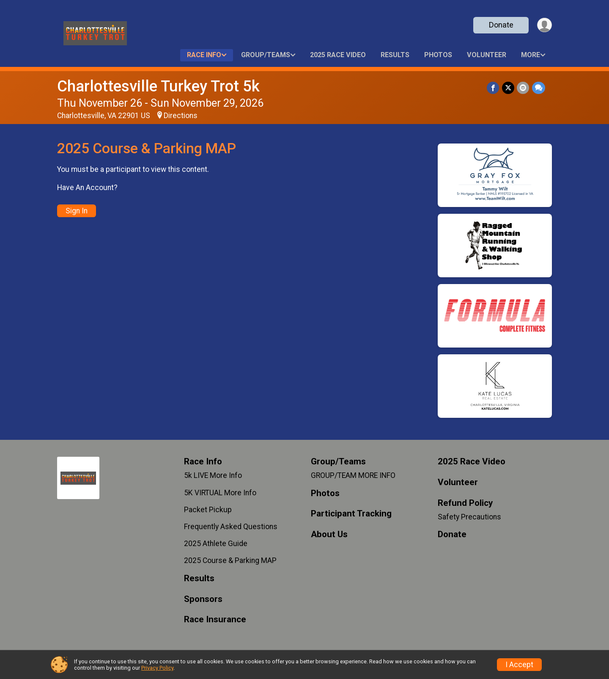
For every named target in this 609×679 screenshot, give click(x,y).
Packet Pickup (208, 509)
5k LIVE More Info (213, 475)
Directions (181, 115)
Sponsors (203, 599)
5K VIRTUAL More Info (220, 493)
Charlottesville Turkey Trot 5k (158, 86)
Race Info (204, 55)
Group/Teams (265, 55)
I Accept (519, 664)
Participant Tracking (351, 514)
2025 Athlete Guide (215, 543)
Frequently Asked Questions (230, 526)
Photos (438, 55)
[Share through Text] (538, 88)
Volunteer (486, 55)
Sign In (77, 211)
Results (395, 55)
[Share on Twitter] (508, 88)
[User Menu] (544, 25)
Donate (500, 24)
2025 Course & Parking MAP (230, 560)
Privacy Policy (157, 668)
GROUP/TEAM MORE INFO (353, 475)
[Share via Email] (523, 88)
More (530, 55)
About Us (329, 534)
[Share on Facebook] (494, 88)
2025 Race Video (338, 55)
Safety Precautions (469, 517)
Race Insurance (215, 619)
